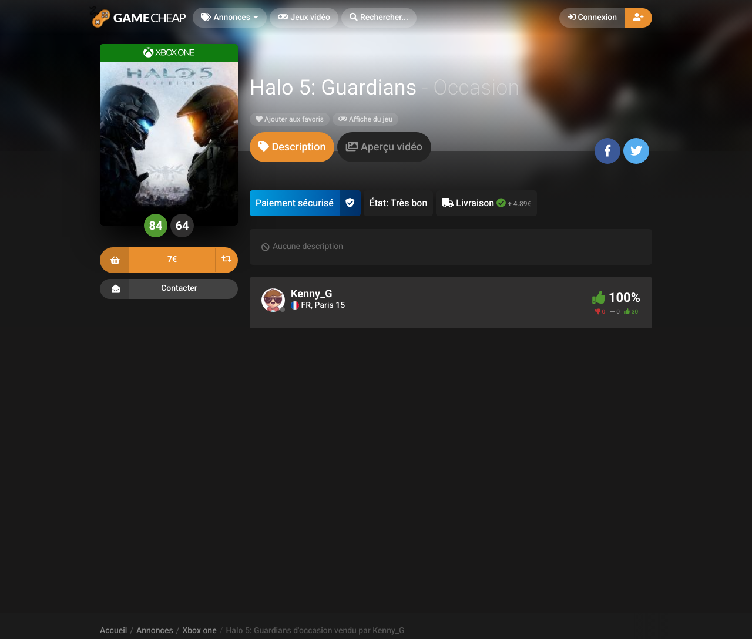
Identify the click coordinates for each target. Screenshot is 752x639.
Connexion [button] (592, 17)
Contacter (169, 289)
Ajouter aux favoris (290, 119)
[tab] (292, 147)
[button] (379, 18)
